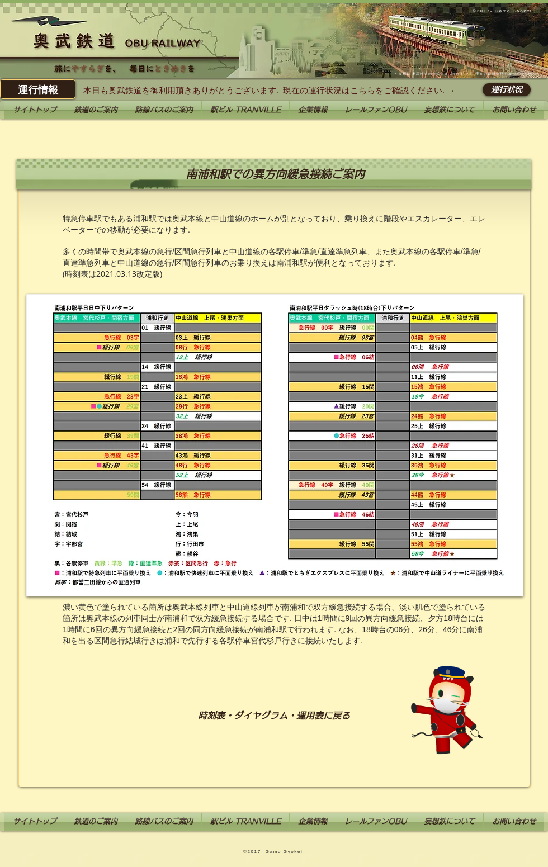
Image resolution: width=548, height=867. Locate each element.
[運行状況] (507, 89)
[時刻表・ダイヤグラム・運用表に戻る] (274, 715)
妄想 (403, 73)
